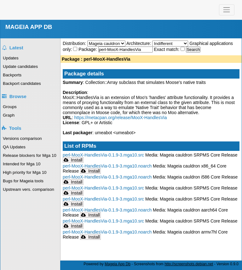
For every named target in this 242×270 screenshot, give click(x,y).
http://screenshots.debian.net (188, 264)
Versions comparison (22, 138)
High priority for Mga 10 (25, 172)
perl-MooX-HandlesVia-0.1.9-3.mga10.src (103, 154)
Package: (88, 49)
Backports (12, 75)
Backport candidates (22, 83)
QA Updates (14, 147)
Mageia (28, 10)
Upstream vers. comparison (28, 189)
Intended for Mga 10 (21, 164)
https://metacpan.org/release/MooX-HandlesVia (120, 117)
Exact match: (167, 49)
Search (193, 49)
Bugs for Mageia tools (23, 181)
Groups (10, 106)
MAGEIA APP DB (28, 27)
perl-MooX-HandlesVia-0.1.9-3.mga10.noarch (107, 165)
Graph (8, 115)
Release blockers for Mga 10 (29, 155)
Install (73, 160)
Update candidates (20, 66)
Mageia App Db (117, 264)
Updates (11, 58)
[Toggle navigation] (226, 9)
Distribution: (75, 43)
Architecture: (139, 43)
